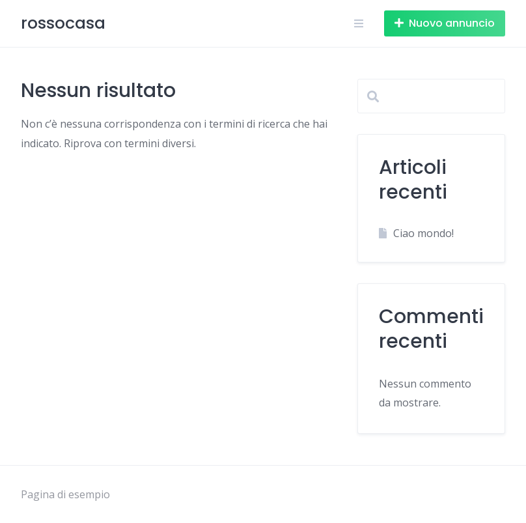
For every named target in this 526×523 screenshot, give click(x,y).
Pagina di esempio (65, 494)
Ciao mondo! (423, 233)
